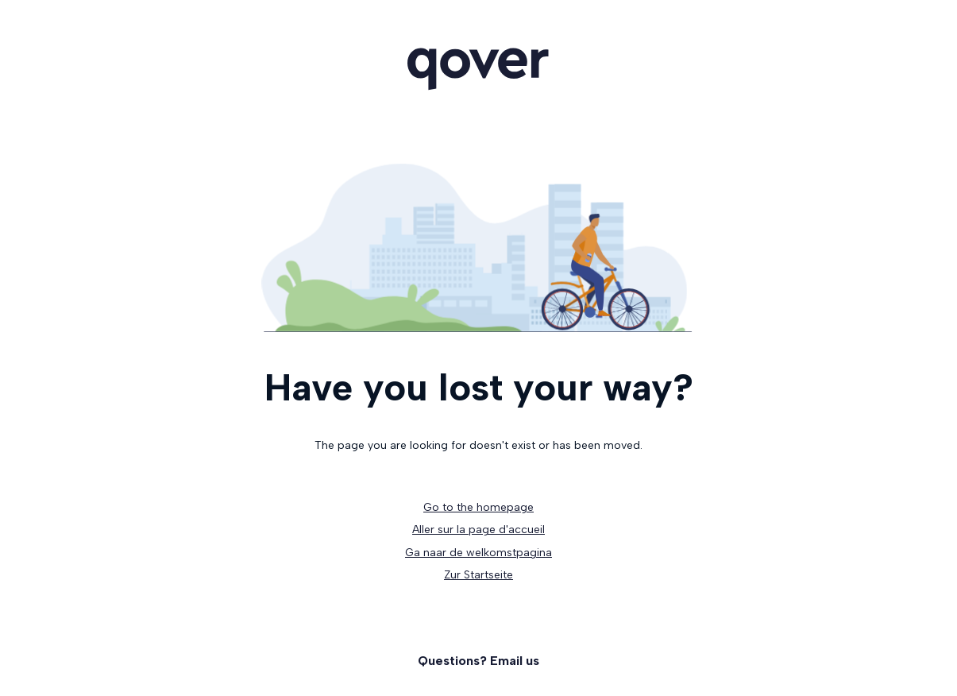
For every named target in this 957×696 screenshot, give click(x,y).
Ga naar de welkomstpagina (478, 552)
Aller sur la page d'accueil (478, 529)
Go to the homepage (478, 507)
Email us (514, 660)
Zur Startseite (478, 575)
